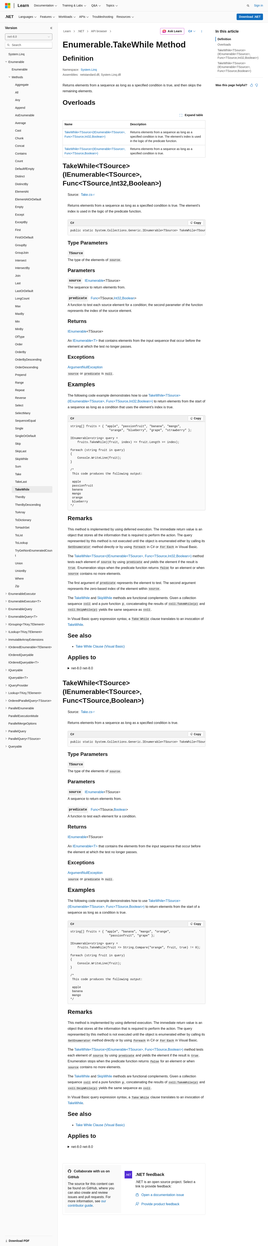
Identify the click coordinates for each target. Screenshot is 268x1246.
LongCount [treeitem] (22, 298)
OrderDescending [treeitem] (26, 367)
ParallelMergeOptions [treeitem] (22, 723)
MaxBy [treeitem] (19, 313)
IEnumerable (94, 280)
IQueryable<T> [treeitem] (18, 677)
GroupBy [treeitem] (21, 245)
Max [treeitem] (18, 306)
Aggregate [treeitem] (22, 84)
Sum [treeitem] (18, 466)
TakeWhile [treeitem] (22, 489)
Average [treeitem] (20, 123)
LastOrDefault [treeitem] (24, 291)
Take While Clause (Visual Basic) (100, 646)
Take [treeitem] (18, 474)
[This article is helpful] (251, 85)
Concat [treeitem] (19, 145)
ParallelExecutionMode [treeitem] (23, 716)
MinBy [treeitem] (19, 329)
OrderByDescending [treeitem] (28, 359)
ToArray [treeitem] (20, 512)
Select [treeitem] (19, 405)
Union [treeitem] (19, 563)
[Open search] (248, 5)
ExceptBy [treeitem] (21, 222)
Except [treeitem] (19, 214)
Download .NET (250, 16)
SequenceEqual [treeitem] (25, 420)
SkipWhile (104, 598)
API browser (99, 31)
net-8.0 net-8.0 (82, 668)
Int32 (117, 298)
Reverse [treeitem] (20, 398)
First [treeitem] (18, 230)
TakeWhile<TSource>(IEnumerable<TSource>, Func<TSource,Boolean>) (128, 1049)
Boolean (128, 298)
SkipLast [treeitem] (20, 451)
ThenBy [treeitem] (20, 497)
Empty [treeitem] (19, 207)
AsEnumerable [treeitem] (24, 115)
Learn (67, 31)
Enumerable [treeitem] (20, 69)
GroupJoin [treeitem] (22, 252)
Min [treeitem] (17, 321)
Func (94, 298)
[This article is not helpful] (256, 85)
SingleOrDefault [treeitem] (25, 436)
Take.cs (86, 194)
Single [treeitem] (19, 428)
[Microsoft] (7, 5)
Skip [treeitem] (18, 443)
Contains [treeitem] (21, 153)
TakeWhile (82, 598)
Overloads (224, 44)
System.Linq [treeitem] (16, 54)
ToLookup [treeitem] (21, 542)
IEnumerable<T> (85, 340)
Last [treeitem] (18, 283)
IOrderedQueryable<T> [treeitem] (23, 662)
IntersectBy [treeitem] (22, 268)
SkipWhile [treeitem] (21, 459)
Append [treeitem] (20, 107)
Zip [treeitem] (17, 586)
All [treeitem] (16, 92)
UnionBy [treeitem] (20, 570)
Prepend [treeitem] (20, 374)
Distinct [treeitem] (20, 176)
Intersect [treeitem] (20, 260)
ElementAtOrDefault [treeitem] (28, 199)
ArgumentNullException (85, 367)
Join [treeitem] (18, 275)
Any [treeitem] (17, 100)
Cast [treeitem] (18, 130)
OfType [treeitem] (19, 336)
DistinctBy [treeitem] (21, 184)
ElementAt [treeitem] (22, 191)
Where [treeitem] (19, 578)
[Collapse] (51, 28)
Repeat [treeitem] (19, 390)
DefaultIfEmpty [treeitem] (24, 168)
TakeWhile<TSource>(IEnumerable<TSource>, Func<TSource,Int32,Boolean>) (133, 556)
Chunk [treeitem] (19, 138)
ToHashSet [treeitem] (22, 527)
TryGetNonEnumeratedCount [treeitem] (33, 553)
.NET (81, 31)
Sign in (258, 5)
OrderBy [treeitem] (20, 352)
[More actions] (201, 31)
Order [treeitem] (19, 344)
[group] (136, 230)
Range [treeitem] (19, 382)
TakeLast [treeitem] (21, 481)
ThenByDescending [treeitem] (28, 504)
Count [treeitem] (19, 161)
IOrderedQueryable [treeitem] (21, 655)
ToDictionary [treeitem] (23, 520)
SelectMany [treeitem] (22, 413)
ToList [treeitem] (19, 535)
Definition (224, 39)
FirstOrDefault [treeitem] (24, 237)
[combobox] (28, 36)
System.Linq (89, 69)
